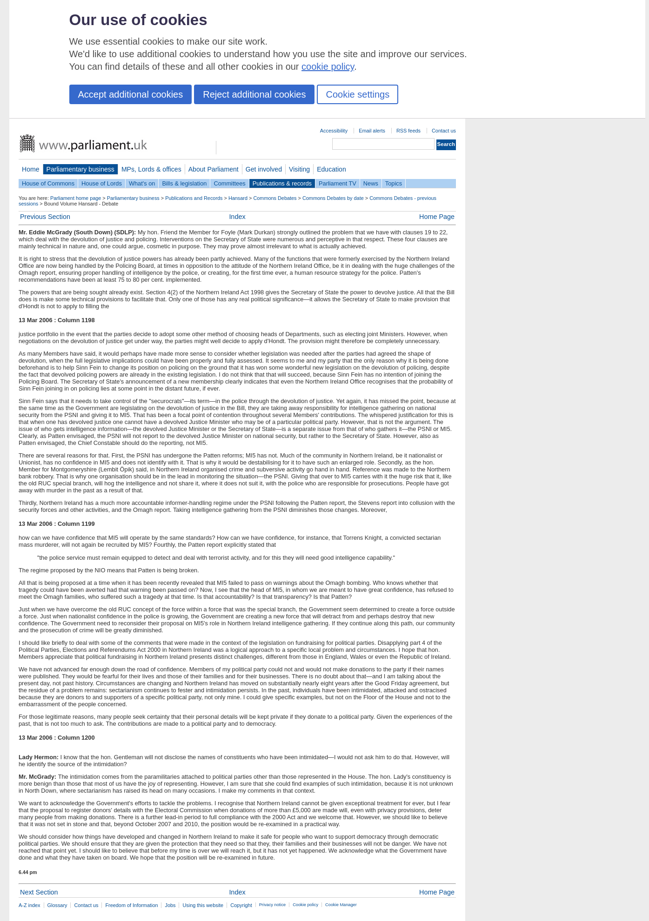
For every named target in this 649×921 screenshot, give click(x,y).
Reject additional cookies (254, 94)
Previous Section (45, 216)
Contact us (444, 130)
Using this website (202, 905)
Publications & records (282, 183)
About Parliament (213, 169)
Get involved (264, 169)
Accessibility (334, 130)
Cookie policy (305, 904)
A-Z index (29, 905)
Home (31, 169)
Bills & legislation (184, 183)
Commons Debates (274, 198)
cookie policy (327, 66)
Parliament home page (75, 198)
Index (237, 216)
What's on (142, 183)
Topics (393, 183)
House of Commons (48, 183)
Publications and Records (193, 198)
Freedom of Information (131, 905)
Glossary (57, 905)
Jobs (170, 905)
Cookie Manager (341, 904)
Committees (229, 183)
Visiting (299, 169)
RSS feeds (408, 130)
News (370, 183)
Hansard (238, 198)
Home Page (437, 216)
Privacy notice (272, 904)
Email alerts (372, 130)
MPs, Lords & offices (151, 169)
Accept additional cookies (130, 94)
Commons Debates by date (333, 198)
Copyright (241, 905)
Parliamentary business (80, 169)
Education (331, 169)
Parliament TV (337, 183)
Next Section (39, 892)
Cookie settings (357, 94)
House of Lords (101, 183)
